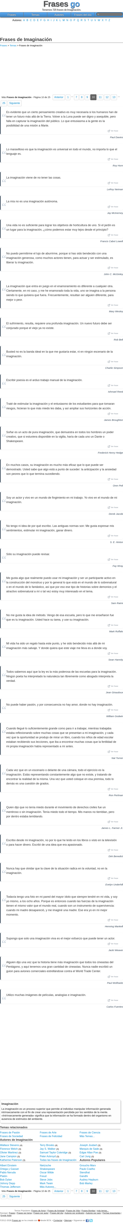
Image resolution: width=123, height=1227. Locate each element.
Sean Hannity (115, 659)
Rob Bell (118, 339)
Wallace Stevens (9, 1145)
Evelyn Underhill (114, 884)
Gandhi (84, 1176)
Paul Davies (116, 137)
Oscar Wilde (47, 1172)
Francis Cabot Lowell (111, 241)
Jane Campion (8, 1156)
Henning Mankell (114, 926)
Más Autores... (48, 1186)
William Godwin (114, 716)
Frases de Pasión (10, 1132)
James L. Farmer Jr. (112, 828)
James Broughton (113, 420)
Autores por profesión (74, 1213)
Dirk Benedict (116, 856)
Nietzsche (45, 1165)
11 (100, 97)
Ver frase (113, 131)
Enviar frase (6, 1215)
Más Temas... (87, 1136)
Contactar (57, 1220)
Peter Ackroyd (48, 1156)
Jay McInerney (115, 213)
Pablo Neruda (8, 1172)
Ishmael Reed (115, 391)
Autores (59, 14)
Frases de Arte (48, 1132)
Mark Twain (46, 1183)
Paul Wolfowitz (115, 983)
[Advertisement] (61, 29)
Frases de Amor (38, 1210)
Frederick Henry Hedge (110, 452)
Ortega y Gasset (9, 1169)
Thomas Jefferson (10, 1186)
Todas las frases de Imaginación (58, 1160)
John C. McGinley (113, 274)
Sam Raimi (117, 603)
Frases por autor (41, 1213)
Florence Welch (9, 1148)
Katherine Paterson (11, 1160)
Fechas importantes (111, 1213)
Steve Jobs (46, 1179)
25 (3, 103)
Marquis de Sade (89, 1148)
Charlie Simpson (114, 368)
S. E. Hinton (116, 542)
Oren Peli (118, 485)
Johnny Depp (7, 1183)
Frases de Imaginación (26, 39)
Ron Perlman (116, 795)
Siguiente (14, 103)
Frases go (16, 1220)
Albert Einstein (8, 1165)
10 (93, 97)
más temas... (103, 1210)
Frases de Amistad (56, 1210)
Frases (12, 14)
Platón (3, 1176)
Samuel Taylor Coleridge (54, 1152)
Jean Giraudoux (114, 692)
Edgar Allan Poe (89, 1152)
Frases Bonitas (88, 1210)
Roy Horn (118, 165)
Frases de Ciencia (90, 1132)
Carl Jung (85, 1156)
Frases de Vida (73, 1210)
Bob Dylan (6, 1179)
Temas (35, 14)
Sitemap (68, 1220)
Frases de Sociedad (11, 1136)
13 (113, 97)
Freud (43, 1176)
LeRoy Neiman (115, 189)
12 (107, 97)
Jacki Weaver (115, 950)
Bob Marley (86, 1183)
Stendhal (85, 1172)
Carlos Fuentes (115, 1006)
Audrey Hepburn (89, 1179)
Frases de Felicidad (51, 1136)
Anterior (58, 97)
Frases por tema (24, 1213)
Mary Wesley (116, 311)
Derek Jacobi (116, 513)
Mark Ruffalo (116, 631)
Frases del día (82, 14)
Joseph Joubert (88, 1145)
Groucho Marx (88, 1165)
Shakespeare (47, 1169)
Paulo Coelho (87, 1169)
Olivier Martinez (9, 1152)
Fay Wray (118, 566)
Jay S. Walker (47, 1148)
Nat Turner (117, 758)
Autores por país (93, 1213)
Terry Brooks (47, 1145)
